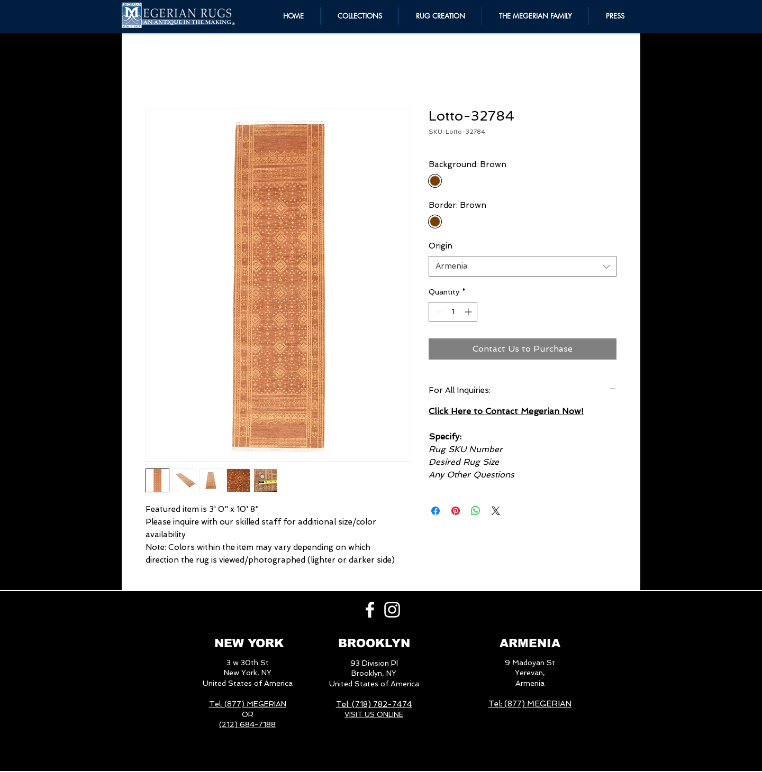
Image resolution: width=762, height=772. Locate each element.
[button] (535, 16)
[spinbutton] (452, 311)
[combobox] (522, 266)
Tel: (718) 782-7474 (374, 704)
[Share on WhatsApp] (475, 510)
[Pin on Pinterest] (455, 510)
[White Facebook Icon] (369, 609)
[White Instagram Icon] (392, 609)
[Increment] (469, 311)
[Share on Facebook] (435, 510)
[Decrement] (436, 311)
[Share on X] (495, 510)
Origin (440, 246)
